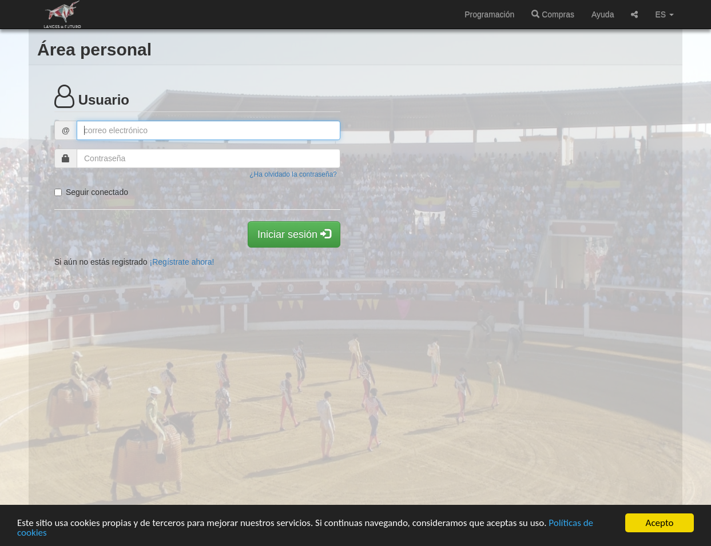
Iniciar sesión (294, 234)
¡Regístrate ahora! (182, 261)
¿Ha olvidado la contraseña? (293, 174)
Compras (552, 14)
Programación (489, 14)
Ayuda (602, 14)
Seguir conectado (91, 192)
